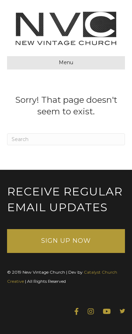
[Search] (66, 139)
